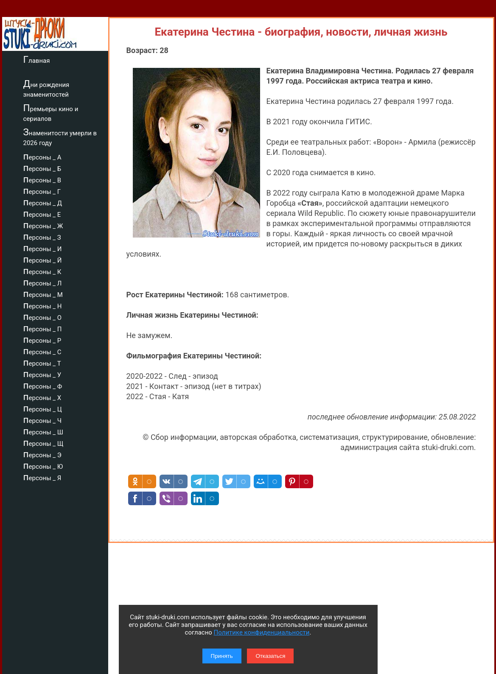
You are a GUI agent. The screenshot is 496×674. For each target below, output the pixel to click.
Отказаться (270, 656)
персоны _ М (43, 293)
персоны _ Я (42, 476)
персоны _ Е (42, 213)
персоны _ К (42, 270)
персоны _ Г (42, 190)
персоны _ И (42, 247)
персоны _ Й (42, 259)
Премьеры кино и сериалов (50, 112)
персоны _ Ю (43, 465)
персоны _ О (42, 316)
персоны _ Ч (42, 419)
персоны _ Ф (42, 385)
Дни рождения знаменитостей (46, 88)
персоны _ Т (42, 362)
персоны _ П (42, 327)
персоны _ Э (42, 453)
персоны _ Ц (42, 408)
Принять (222, 656)
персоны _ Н (42, 304)
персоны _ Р (42, 339)
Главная (36, 59)
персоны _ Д (42, 201)
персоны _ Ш (43, 430)
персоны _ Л (42, 282)
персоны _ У (42, 373)
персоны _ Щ (43, 442)
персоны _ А (42, 156)
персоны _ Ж (43, 224)
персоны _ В (42, 179)
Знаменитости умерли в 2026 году (60, 136)
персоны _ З (42, 236)
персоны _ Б (42, 167)
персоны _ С (42, 350)
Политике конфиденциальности (262, 632)
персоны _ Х (42, 396)
